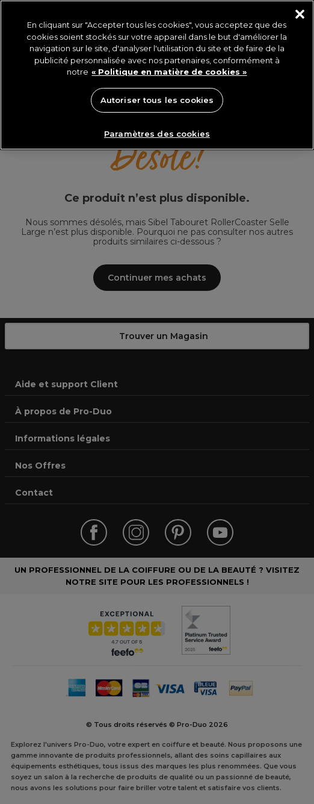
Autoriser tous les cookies (157, 100)
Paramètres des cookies (157, 134)
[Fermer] (299, 14)
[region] (157, 75)
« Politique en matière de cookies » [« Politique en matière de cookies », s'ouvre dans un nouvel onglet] (169, 71)
